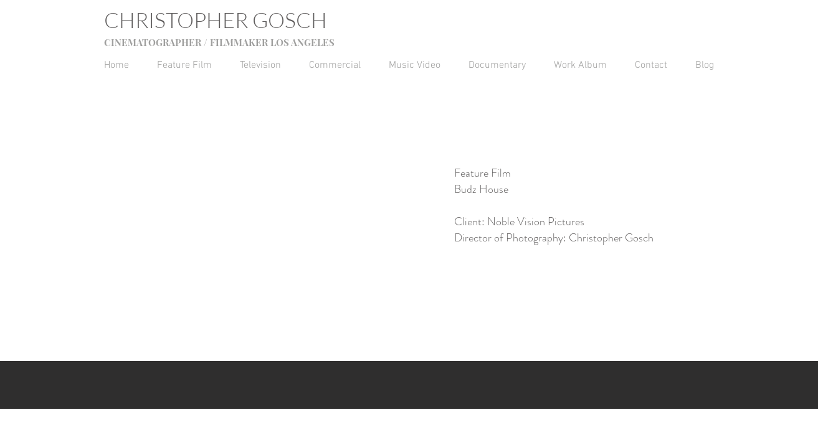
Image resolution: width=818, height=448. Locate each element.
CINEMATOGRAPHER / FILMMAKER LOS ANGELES (219, 42)
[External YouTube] (283, 201)
